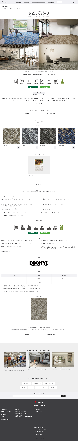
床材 (19, 415)
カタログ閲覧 (26, 2)
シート (31, 387)
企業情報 (4, 409)
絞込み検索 (18, 2)
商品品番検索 (37, 383)
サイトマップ (39, 434)
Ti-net (38, 411)
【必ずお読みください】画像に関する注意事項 (39, 110)
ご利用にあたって (39, 431)
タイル (23, 387)
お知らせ (4, 417)
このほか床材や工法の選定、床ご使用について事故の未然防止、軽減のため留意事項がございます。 (21, 291)
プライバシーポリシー (39, 427)
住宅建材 (21, 413)
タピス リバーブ (17, 8)
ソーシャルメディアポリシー (39, 429)
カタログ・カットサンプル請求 (38, 2)
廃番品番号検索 (49, 383)
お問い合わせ (51, 2)
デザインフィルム (24, 416)
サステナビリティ (6, 411)
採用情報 (4, 414)
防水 (21, 411)
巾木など (52, 387)
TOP (2, 8)
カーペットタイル (8, 8)
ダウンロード (18, 147)
